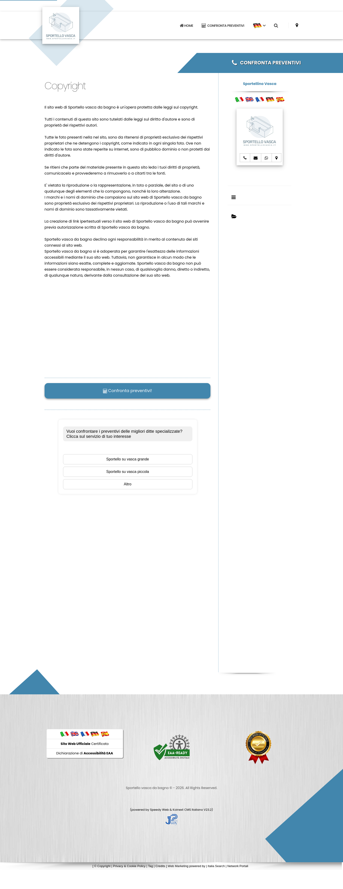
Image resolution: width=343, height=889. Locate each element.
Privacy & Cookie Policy (129, 866)
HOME (186, 25)
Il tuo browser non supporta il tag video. (114, 324)
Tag (150, 866)
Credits (160, 866)
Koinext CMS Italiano (188, 809)
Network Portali (237, 866)
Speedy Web (159, 809)
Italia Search (216, 866)
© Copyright (102, 866)
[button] (259, 25)
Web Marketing (178, 866)
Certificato (85, 743)
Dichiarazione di (84, 753)
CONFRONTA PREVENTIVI (223, 25)
